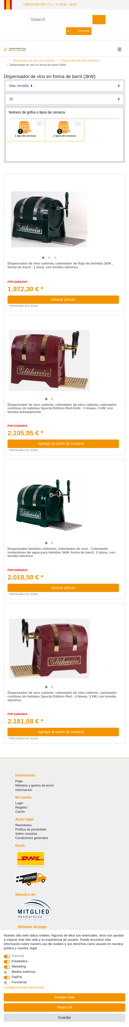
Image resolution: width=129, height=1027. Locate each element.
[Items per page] (65, 99)
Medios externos (24, 972)
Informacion (23, 790)
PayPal (17, 977)
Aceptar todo (64, 997)
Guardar (64, 1018)
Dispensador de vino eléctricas (80, 60)
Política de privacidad (30, 829)
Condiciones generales (31, 838)
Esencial (18, 956)
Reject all (64, 1007)
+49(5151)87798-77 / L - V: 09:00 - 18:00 (50, 4)
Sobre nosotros (26, 834)
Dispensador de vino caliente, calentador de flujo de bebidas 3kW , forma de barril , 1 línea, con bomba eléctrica (60, 265)
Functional (19, 982)
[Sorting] (65, 86)
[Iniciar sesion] (46, 31)
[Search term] (59, 19)
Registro (21, 807)
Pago (19, 781)
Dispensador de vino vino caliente (33, 60)
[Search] (98, 19)
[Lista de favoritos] (62, 31)
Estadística (20, 961)
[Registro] (54, 31)
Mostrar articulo (63, 300)
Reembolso (23, 825)
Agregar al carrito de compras (76, 444)
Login (19, 803)
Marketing (19, 966)
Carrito (20, 812)
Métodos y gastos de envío (34, 785)
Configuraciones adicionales (24, 987)
